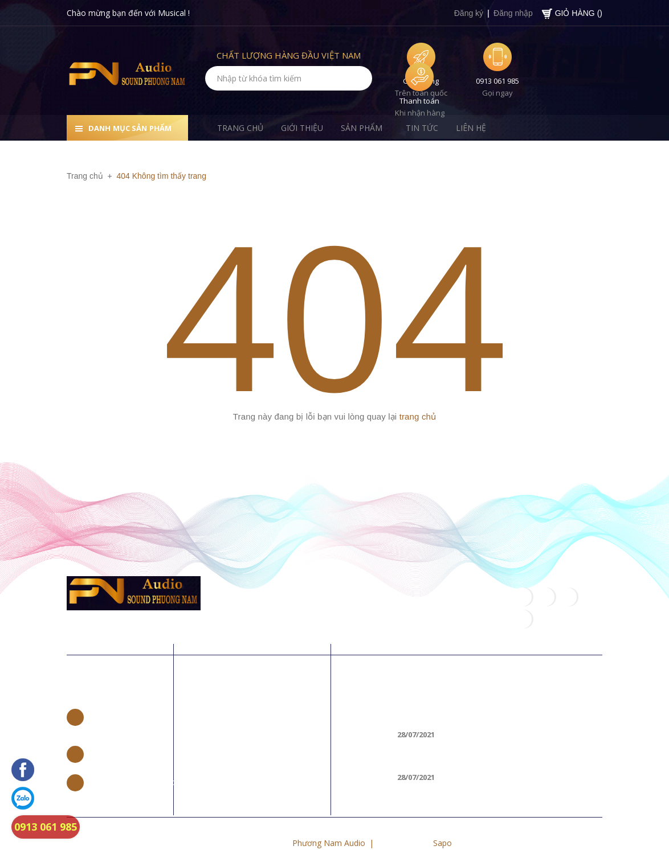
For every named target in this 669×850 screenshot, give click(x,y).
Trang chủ (224, 697)
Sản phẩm (223, 733)
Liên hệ (88, 663)
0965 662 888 (114, 730)
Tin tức (218, 751)
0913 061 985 (497, 81)
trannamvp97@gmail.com (136, 759)
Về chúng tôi (242, 663)
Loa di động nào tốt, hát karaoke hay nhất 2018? (498, 694)
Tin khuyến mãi (388, 663)
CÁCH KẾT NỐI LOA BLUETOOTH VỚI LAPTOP (487, 737)
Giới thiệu (222, 715)
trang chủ (418, 416)
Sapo (442, 820)
